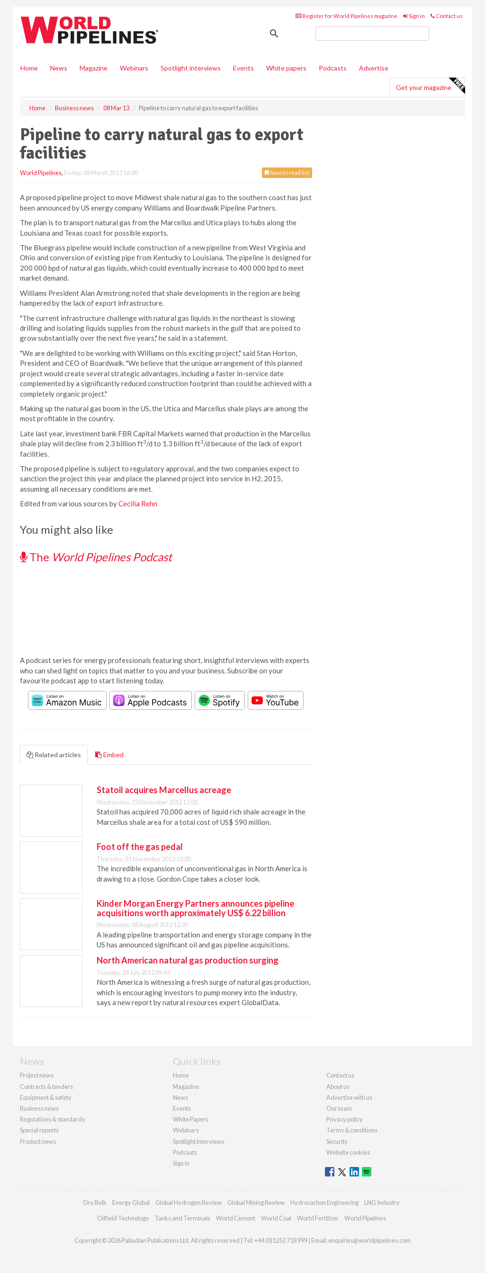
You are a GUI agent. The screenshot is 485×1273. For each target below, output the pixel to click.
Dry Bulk (95, 1202)
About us (338, 1086)
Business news (39, 1108)
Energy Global (131, 1202)
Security (337, 1141)
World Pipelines (41, 173)
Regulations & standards (52, 1119)
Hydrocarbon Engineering (324, 1202)
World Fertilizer (318, 1218)
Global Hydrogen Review (188, 1202)
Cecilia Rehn (137, 503)
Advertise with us (349, 1097)
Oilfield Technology (123, 1218)
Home (29, 68)
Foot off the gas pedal (140, 846)
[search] (372, 34)
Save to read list (287, 172)
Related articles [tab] (54, 755)
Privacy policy (344, 1119)
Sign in (414, 16)
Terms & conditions (351, 1130)
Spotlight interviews (191, 68)
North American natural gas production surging (187, 960)
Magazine (94, 68)
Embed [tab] (109, 755)
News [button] (58, 68)
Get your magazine (430, 86)
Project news (37, 1075)
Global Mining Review (256, 1202)
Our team (339, 1108)
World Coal (276, 1218)
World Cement (235, 1218)
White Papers (190, 1119)
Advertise (373, 68)
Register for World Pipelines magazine (346, 16)
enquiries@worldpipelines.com (369, 1240)
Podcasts (333, 68)
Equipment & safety (46, 1097)
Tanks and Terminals (182, 1218)
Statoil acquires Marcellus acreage (164, 790)
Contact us (447, 16)
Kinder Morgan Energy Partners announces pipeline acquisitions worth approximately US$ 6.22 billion (195, 908)
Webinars (134, 68)
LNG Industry (382, 1202)
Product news (38, 1141)
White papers (286, 68)
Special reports (39, 1130)
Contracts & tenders (46, 1086)
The (96, 557)
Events (243, 68)
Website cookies (348, 1152)
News (180, 1097)
